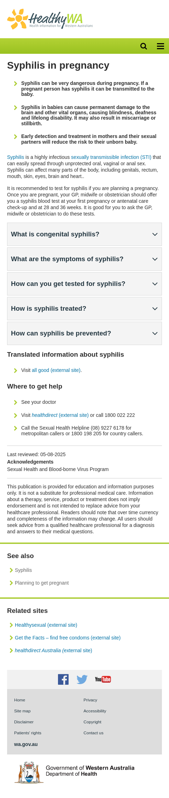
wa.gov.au (26, 744)
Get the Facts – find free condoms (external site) (68, 638)
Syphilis (15, 157)
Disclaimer (24, 721)
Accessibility (94, 710)
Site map (22, 710)
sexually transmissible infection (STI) (111, 157)
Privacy (90, 699)
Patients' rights (27, 732)
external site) (53, 650)
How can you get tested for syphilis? (68, 283)
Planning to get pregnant (42, 583)
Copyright (92, 721)
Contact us (93, 732)
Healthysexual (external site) (46, 625)
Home (19, 699)
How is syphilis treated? (48, 308)
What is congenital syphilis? (55, 234)
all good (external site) (56, 370)
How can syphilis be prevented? (61, 333)
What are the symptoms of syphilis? (67, 259)
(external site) (60, 415)
